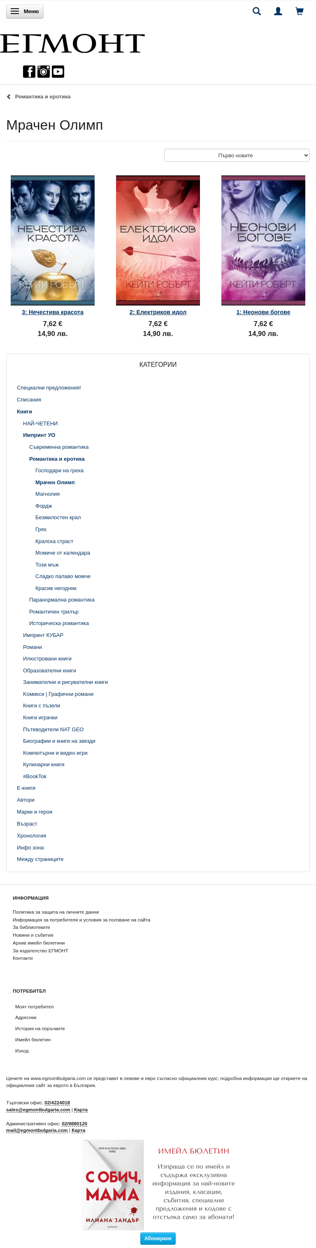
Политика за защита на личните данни (56, 911)
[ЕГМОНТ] (72, 41)
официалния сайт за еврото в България (50, 1085)
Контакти (23, 958)
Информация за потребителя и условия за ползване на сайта (81, 919)
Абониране (158, 1238)
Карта (81, 1109)
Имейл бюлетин (33, 1039)
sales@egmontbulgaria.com (38, 1109)
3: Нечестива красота (53, 312)
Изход (22, 1050)
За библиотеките (31, 927)
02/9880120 (74, 1123)
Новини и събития (33, 935)
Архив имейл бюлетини (39, 942)
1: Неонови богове (263, 312)
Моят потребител (34, 1006)
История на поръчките (40, 1028)
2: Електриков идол (158, 312)
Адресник (26, 1017)
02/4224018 (57, 1102)
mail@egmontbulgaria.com (37, 1130)
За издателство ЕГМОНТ (40, 950)
